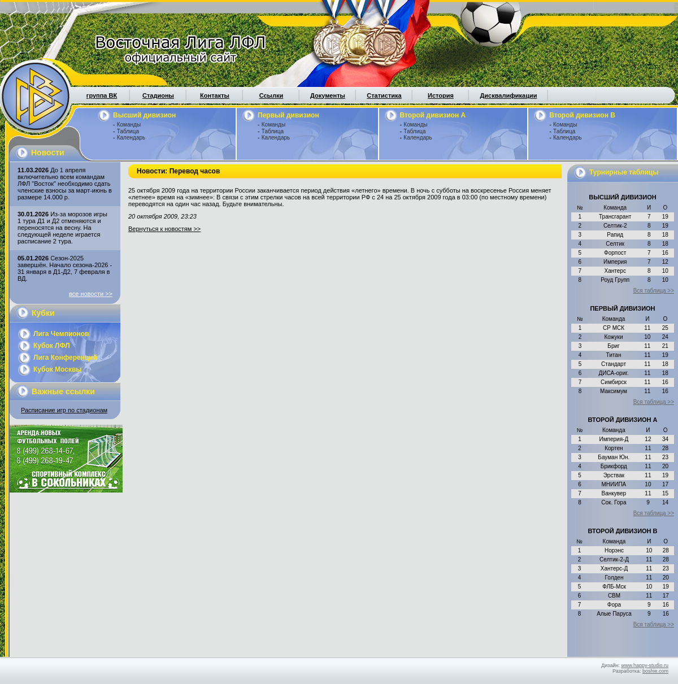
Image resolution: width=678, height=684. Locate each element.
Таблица (128, 131)
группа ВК (101, 95)
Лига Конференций (65, 357)
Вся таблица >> (653, 290)
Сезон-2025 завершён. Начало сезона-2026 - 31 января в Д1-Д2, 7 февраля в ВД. (65, 268)
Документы (327, 95)
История (441, 95)
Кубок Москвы (57, 369)
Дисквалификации (508, 95)
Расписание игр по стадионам (64, 410)
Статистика (384, 95)
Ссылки (271, 95)
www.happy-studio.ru (644, 665)
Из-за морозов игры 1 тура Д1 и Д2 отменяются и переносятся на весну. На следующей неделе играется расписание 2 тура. (62, 228)
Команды (129, 124)
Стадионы (158, 95)
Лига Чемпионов (61, 334)
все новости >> (90, 293)
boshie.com (655, 671)
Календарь (131, 137)
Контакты (214, 95)
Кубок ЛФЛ (51, 346)
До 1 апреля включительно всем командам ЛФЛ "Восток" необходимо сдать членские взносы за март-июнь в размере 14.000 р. (65, 184)
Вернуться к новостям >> (164, 228)
